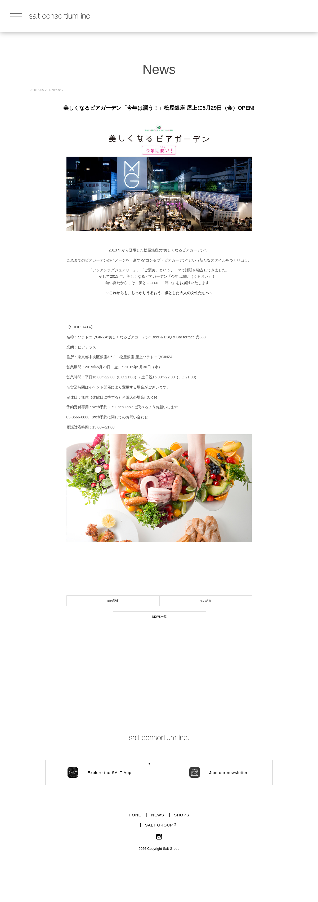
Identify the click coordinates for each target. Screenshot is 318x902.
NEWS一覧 (159, 616)
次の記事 (205, 600)
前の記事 (113, 600)
